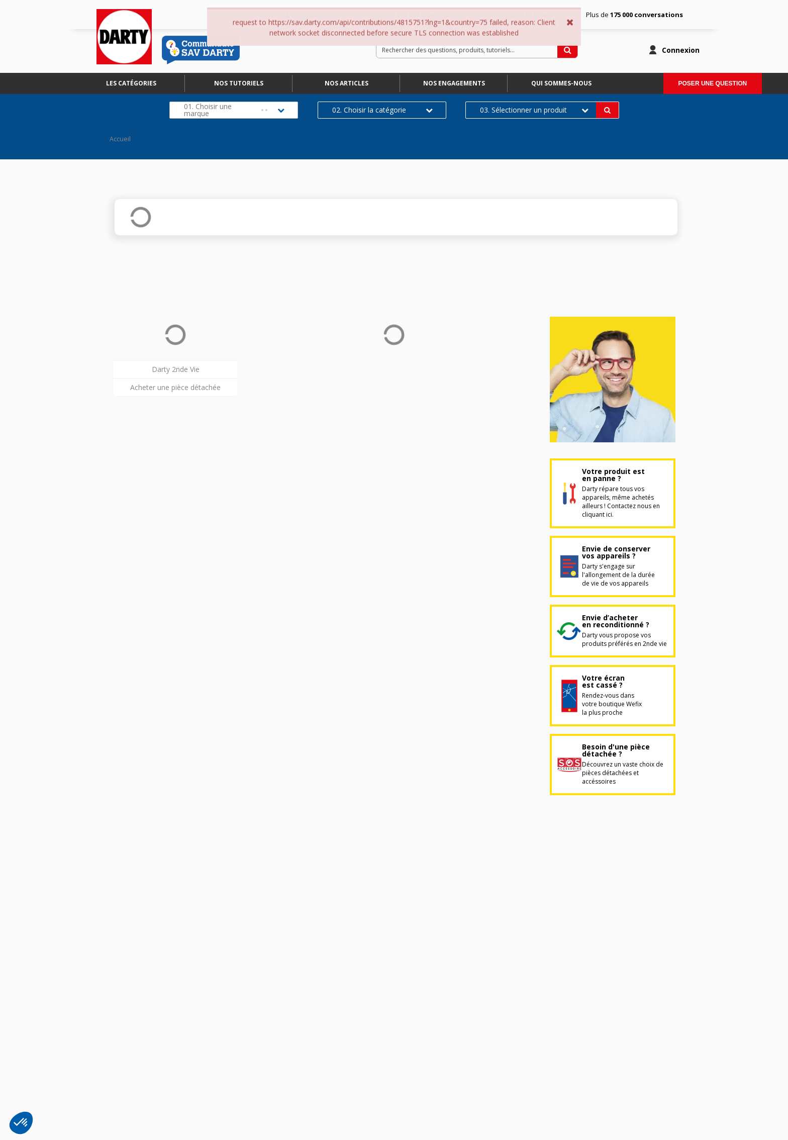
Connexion (681, 50)
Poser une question (712, 83)
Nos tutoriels (238, 83)
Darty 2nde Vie (176, 369)
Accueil (120, 139)
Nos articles (346, 83)
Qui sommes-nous (561, 83)
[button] (21, 1123)
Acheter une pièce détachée (175, 387)
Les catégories (131, 83)
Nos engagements (454, 83)
